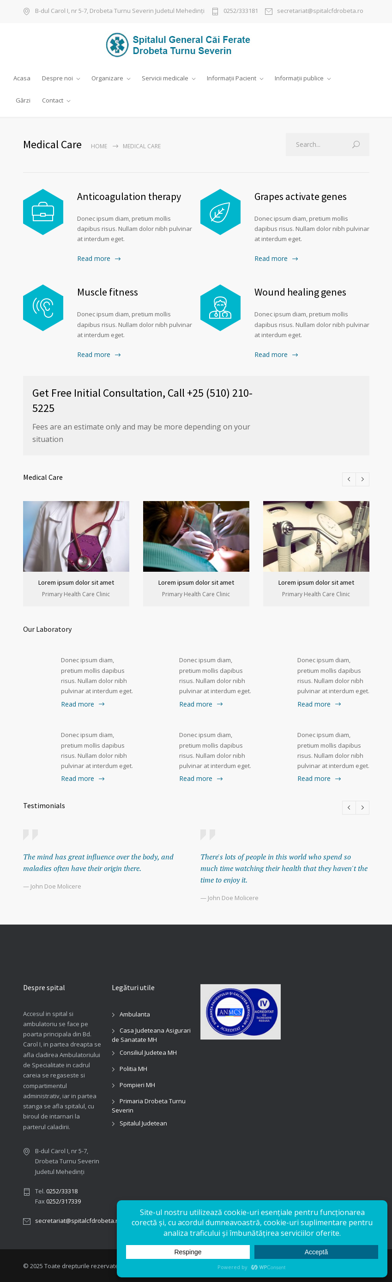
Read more (93, 258)
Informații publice (299, 78)
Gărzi (23, 100)
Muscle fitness (107, 291)
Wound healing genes (300, 291)
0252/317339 (63, 1200)
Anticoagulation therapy (129, 195)
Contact (52, 100)
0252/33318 (62, 1190)
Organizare (107, 78)
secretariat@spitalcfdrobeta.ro (320, 11)
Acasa (21, 78)
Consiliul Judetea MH (148, 1051)
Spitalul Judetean (143, 1122)
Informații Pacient (231, 78)
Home (99, 146)
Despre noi (57, 78)
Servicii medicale (165, 78)
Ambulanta (135, 1013)
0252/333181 (240, 11)
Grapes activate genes (300, 195)
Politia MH (133, 1068)
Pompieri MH (137, 1084)
